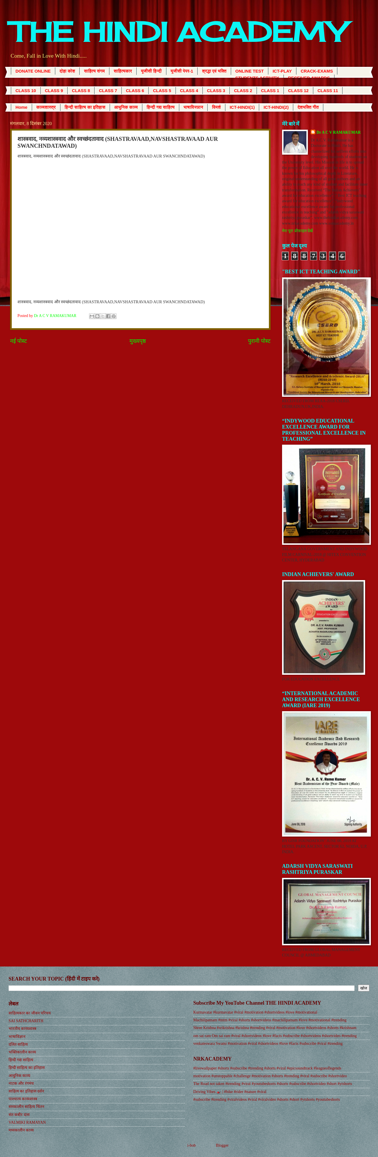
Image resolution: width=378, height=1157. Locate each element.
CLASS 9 (54, 90)
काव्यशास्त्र (46, 107)
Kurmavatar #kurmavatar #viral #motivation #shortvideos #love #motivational (255, 1012)
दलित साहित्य (18, 1044)
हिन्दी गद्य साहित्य (161, 107)
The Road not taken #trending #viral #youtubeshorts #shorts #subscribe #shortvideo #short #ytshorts (272, 1084)
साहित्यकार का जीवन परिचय (30, 1013)
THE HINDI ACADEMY (177, 31)
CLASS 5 (162, 90)
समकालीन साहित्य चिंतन (26, 1107)
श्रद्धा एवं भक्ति (214, 71)
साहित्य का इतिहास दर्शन (26, 1091)
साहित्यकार (123, 71)
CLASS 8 (81, 90)
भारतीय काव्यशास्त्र (22, 1028)
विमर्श (216, 107)
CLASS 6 (135, 90)
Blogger (222, 1145)
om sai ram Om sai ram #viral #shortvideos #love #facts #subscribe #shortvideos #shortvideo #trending (275, 1036)
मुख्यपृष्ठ (137, 341)
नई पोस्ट (18, 341)
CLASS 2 (243, 90)
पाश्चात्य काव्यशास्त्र (23, 1099)
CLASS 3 (216, 90)
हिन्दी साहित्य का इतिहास (85, 107)
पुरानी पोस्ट (259, 341)
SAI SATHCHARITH (26, 1021)
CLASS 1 (270, 90)
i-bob (191, 1145)
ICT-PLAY (282, 71)
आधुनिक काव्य (126, 107)
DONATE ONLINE (33, 71)
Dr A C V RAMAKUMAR (338, 132)
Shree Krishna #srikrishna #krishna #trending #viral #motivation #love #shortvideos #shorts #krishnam (274, 1028)
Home (21, 107)
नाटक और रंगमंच (21, 1083)
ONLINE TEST (249, 71)
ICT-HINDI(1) (242, 107)
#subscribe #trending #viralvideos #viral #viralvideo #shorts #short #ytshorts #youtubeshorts (266, 1099)
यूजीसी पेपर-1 (182, 71)
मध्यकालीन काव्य (21, 1130)
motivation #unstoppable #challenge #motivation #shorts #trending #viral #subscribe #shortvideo (270, 1076)
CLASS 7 (108, 90)
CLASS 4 (189, 90)
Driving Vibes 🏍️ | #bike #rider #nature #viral (229, 1092)
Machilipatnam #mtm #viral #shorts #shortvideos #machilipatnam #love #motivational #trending (269, 1020)
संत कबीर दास (19, 1115)
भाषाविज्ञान (193, 107)
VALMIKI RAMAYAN (27, 1122)
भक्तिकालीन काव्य (22, 1052)
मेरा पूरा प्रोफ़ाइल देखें (297, 231)
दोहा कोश (67, 71)
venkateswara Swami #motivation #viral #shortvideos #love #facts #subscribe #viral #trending (267, 1043)
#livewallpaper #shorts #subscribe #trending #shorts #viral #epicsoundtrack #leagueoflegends (267, 1068)
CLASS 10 (25, 90)
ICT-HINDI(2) (276, 107)
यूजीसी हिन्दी (151, 71)
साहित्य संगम (94, 71)
